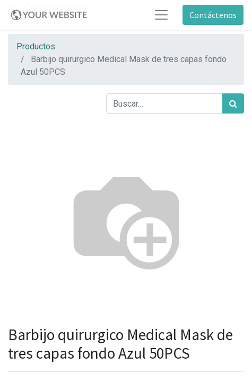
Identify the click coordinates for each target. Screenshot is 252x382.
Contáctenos (213, 15)
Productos (35, 46)
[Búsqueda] (233, 103)
